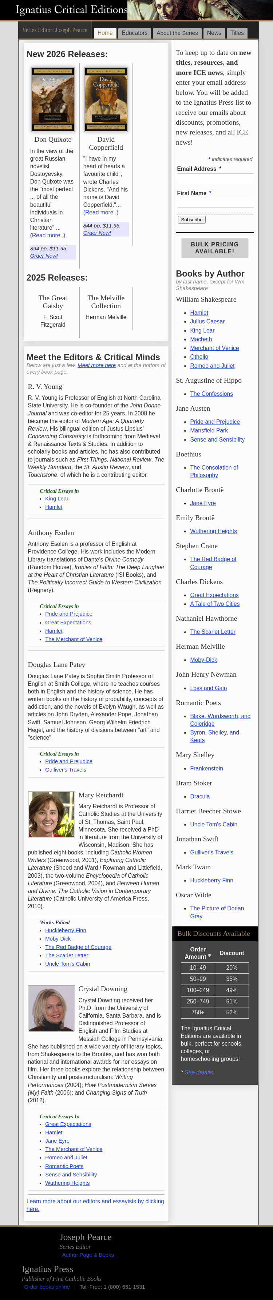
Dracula (200, 796)
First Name (195, 193)
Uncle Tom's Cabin (213, 824)
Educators (135, 33)
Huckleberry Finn (211, 880)
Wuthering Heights (213, 531)
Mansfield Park (209, 430)
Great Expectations (214, 595)
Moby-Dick (203, 660)
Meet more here (97, 365)
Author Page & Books (88, 1255)
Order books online (47, 1287)
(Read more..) (48, 235)
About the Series (177, 33)
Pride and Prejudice (215, 422)
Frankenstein (206, 768)
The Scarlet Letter (213, 632)
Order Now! (44, 256)
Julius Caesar (207, 321)
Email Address (199, 169)
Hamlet (199, 313)
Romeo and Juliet (212, 366)
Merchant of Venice (214, 348)
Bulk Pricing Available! (215, 247)
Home (105, 33)
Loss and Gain (208, 688)
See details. (199, 1072)
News (214, 33)
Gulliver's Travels (211, 852)
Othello (199, 357)
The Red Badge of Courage (78, 947)
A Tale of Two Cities (215, 604)
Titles (237, 33)
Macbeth (201, 339)
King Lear (202, 330)
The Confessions (211, 394)
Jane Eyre (203, 503)
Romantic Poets (64, 1166)
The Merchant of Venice (73, 639)
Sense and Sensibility (217, 439)
